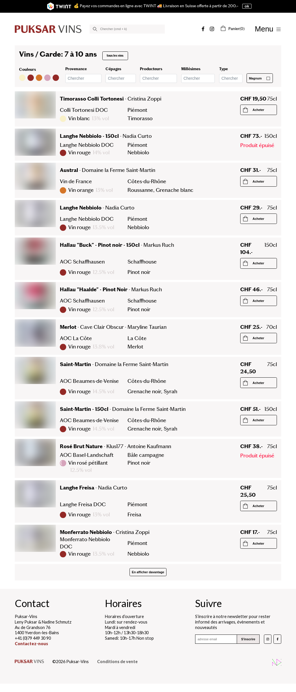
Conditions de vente (117, 661)
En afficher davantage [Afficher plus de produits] (148, 572)
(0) (232, 28)
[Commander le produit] (258, 110)
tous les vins (115, 55)
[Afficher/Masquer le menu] (268, 29)
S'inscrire (248, 639)
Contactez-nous (31, 643)
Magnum (260, 78)
